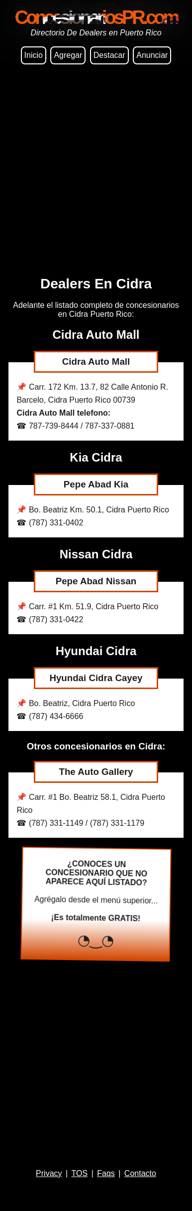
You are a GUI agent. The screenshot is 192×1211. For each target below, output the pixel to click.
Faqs (106, 1173)
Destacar (109, 55)
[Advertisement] (96, 171)
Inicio (33, 55)
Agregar (68, 55)
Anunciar (152, 55)
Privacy (49, 1173)
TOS (80, 1173)
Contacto (140, 1173)
